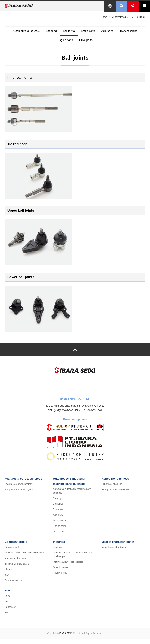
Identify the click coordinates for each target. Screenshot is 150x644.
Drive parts (100, 42)
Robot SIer (10, 611)
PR (6, 606)
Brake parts (102, 33)
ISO (7, 579)
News (8, 595)
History (8, 574)
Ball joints (81, 33)
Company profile (16, 546)
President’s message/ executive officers (24, 557)
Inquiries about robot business (68, 566)
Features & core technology (23, 483)
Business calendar (14, 585)
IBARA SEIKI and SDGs (17, 568)
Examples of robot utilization (115, 494)
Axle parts (123, 33)
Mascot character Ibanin (117, 546)
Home (104, 17)
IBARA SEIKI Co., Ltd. (28, 5)
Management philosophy (17, 563)
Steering (62, 33)
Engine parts (77, 42)
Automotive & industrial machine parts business (37, 33)
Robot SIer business (115, 483)
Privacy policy (60, 577)
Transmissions (52, 42)
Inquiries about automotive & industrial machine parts (72, 559)
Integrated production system (19, 494)
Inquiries (59, 546)
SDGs (8, 617)
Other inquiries (60, 572)
